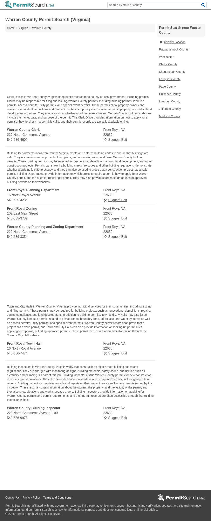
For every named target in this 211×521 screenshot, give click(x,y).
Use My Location (172, 42)
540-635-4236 (17, 200)
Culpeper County (170, 94)
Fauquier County (170, 79)
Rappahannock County (173, 49)
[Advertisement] (80, 64)
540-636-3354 (17, 236)
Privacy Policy (31, 497)
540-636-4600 (17, 139)
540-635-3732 (17, 218)
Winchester (166, 57)
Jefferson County (170, 108)
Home (11, 28)
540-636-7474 (17, 353)
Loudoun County (169, 101)
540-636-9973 (17, 418)
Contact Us (12, 497)
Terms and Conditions (57, 497)
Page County (167, 86)
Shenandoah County (172, 71)
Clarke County (168, 64)
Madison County (169, 116)
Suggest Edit (115, 139)
